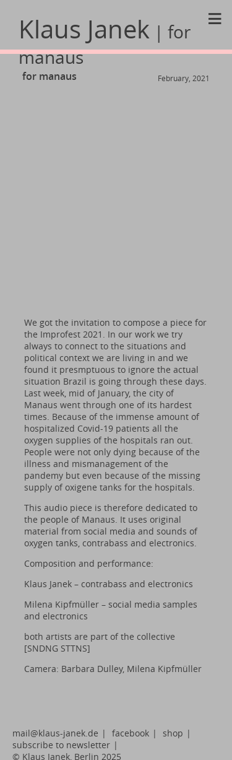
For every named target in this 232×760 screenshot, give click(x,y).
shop (173, 733)
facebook (130, 733)
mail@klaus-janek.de (55, 733)
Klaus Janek (105, 40)
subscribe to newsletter (61, 745)
